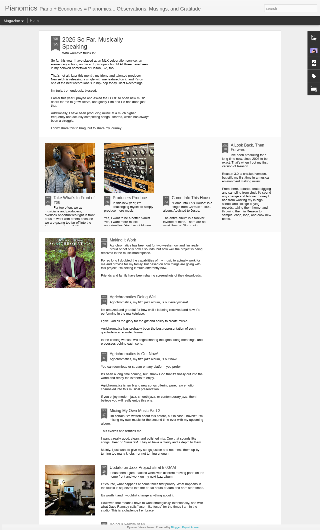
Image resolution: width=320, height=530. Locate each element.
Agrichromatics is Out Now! (134, 354)
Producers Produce (130, 198)
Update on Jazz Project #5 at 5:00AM (143, 467)
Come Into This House (192, 198)
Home (34, 21)
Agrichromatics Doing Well (133, 297)
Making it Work (123, 240)
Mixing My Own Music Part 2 (135, 411)
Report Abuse (190, 527)
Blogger (175, 527)
